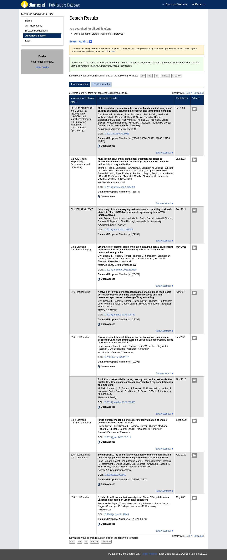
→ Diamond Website (174, 4)
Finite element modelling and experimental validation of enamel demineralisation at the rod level (132, 421)
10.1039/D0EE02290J (114, 475)
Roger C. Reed (124, 179)
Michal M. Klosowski (139, 122)
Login (28, 40)
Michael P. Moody (132, 176)
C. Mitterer (130, 391)
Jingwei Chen (105, 506)
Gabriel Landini (106, 125)
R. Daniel (143, 391)
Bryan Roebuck (123, 173)
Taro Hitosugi (128, 221)
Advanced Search (35, 35)
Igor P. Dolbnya (122, 506)
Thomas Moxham (158, 426)
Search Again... (79, 41)
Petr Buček (150, 114)
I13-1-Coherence (79, 457)
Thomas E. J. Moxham (148, 120)
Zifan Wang (104, 466)
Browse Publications (36, 30)
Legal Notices (149, 553)
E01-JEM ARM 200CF (82, 108)
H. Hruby (163, 388)
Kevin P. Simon (164, 218)
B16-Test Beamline (80, 292)
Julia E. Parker (115, 117)
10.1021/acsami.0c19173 (116, 357)
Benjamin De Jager (108, 503)
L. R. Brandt (122, 388)
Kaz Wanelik (128, 120)
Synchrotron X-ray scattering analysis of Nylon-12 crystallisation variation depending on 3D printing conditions (133, 498)
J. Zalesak (136, 388)
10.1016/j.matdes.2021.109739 (119, 314)
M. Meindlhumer (106, 388)
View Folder (42, 67)
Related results (101, 84)
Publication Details (107, 98)
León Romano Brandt (109, 218)
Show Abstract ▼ (165, 152)
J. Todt (152, 391)
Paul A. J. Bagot (141, 173)
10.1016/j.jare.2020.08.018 (117, 437)
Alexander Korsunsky (138, 349)
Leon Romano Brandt (109, 303)
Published (181, 98)
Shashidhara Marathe (109, 120)
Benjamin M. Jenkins (153, 168)
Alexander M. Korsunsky (127, 125)
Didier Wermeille (146, 346)
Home (28, 20)
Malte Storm (113, 258)
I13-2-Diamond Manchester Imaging (81, 117)
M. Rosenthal (150, 388)
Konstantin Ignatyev (117, 122)
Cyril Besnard (105, 114)
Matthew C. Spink (133, 117)
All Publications (33, 25)
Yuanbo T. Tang (106, 168)
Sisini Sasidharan (133, 114)
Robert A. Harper (153, 117)
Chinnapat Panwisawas (128, 168)
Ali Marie (118, 114)
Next (196, 93)
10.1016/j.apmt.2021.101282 (118, 229)
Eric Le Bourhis (117, 349)
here (113, 51)
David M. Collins (106, 179)
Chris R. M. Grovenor (110, 176)
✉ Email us (199, 4)
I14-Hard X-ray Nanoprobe (78, 123)
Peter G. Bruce (120, 466)
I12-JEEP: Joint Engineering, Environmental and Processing (80, 163)
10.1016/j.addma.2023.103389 (119, 187)
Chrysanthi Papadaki (109, 221)
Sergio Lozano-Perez (162, 173)
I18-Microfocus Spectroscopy (78, 129)
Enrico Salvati (123, 170)
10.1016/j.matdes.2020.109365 (119, 402)
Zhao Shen (109, 170)
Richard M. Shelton (162, 122)
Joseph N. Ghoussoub (157, 170)
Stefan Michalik (106, 173)
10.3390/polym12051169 (116, 514)
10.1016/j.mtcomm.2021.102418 (120, 269)
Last (201, 93)
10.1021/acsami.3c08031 (116, 133)
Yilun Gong (138, 170)
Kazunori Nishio (130, 218)
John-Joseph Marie (132, 461)
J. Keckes (163, 391)
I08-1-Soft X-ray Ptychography (79, 112)
